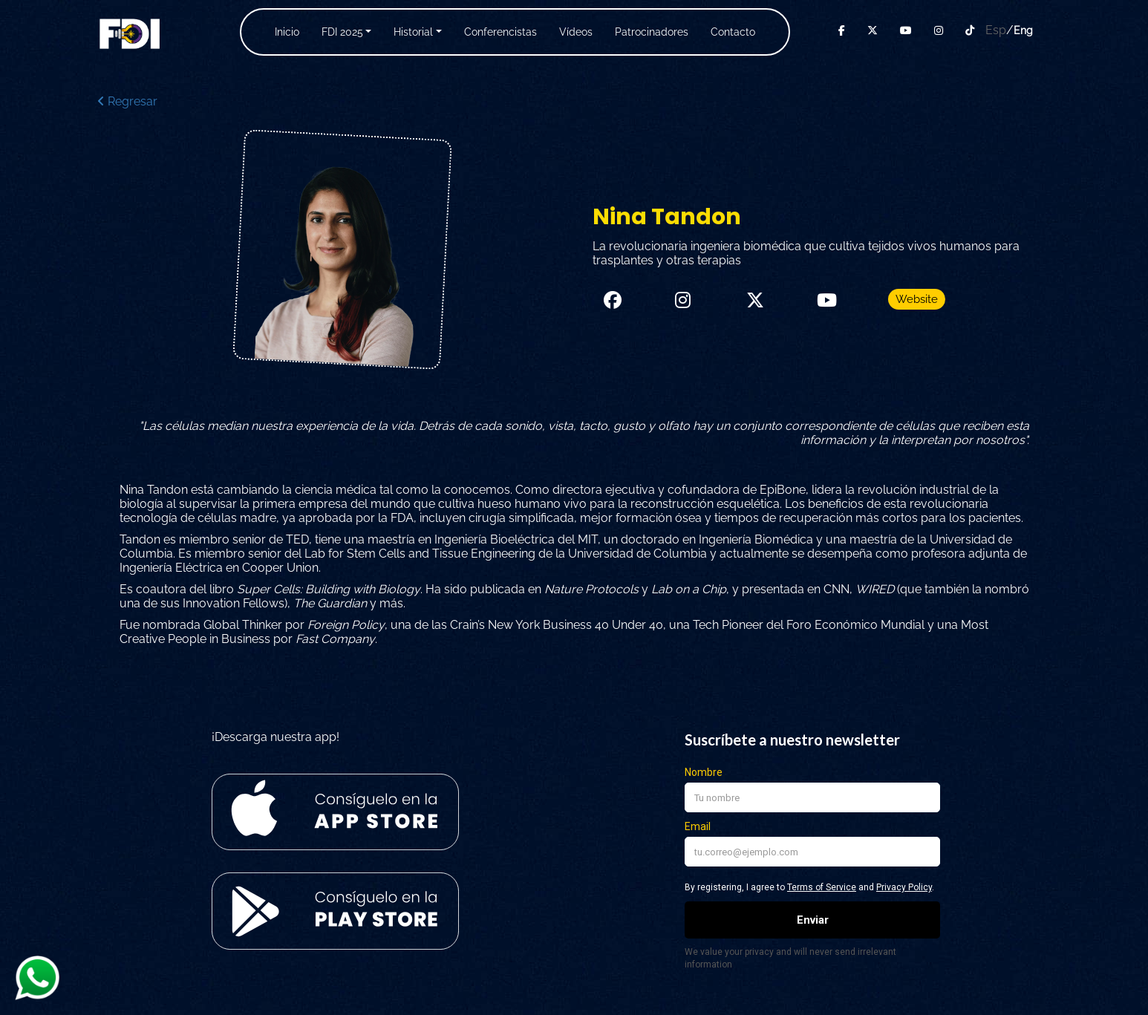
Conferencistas (500, 32)
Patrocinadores (651, 32)
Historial (413, 32)
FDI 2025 (342, 32)
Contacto (733, 32)
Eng (1023, 30)
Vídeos (576, 32)
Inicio (287, 32)
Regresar (127, 101)
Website (917, 299)
